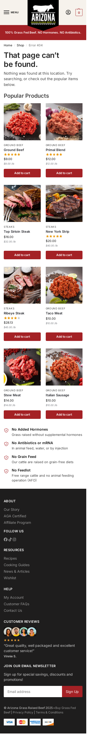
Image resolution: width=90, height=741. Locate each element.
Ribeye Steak (14, 313)
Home (8, 45)
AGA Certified (15, 516)
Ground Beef (14, 145)
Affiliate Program (17, 522)
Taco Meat (54, 313)
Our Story (12, 509)
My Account (14, 597)
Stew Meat (12, 395)
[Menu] (11, 12)
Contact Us (13, 610)
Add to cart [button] (22, 173)
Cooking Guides (17, 565)
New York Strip (57, 231)
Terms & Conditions (49, 712)
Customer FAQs (16, 604)
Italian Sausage (57, 395)
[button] (78, 12)
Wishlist (10, 578)
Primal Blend (55, 150)
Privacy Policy (23, 712)
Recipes (10, 558)
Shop (20, 45)
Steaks (9, 226)
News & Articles (17, 571)
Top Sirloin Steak (17, 231)
